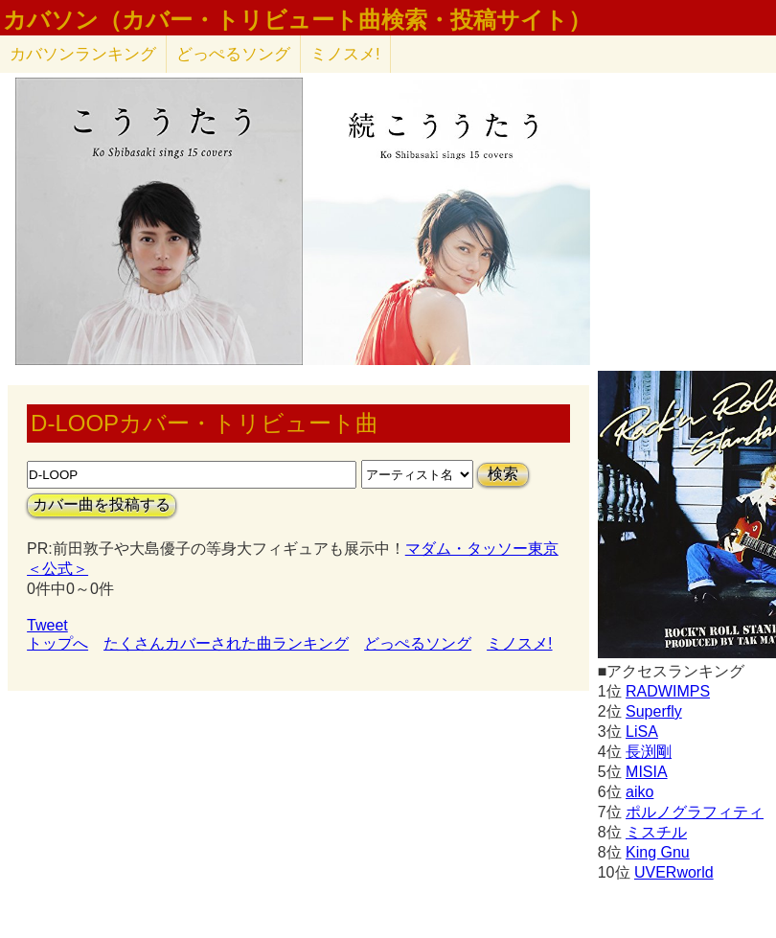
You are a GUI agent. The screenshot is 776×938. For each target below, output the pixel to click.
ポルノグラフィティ (695, 812)
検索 (503, 474)
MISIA (647, 772)
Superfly (654, 711)
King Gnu (658, 852)
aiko (639, 792)
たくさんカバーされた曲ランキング (226, 643)
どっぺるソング (233, 54)
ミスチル (656, 832)
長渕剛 (649, 752)
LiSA (642, 731)
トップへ (57, 643)
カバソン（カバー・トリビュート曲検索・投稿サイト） (297, 20)
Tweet (47, 625)
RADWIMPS (668, 691)
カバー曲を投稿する (102, 504)
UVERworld (674, 872)
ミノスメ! (345, 54)
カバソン (83, 54)
